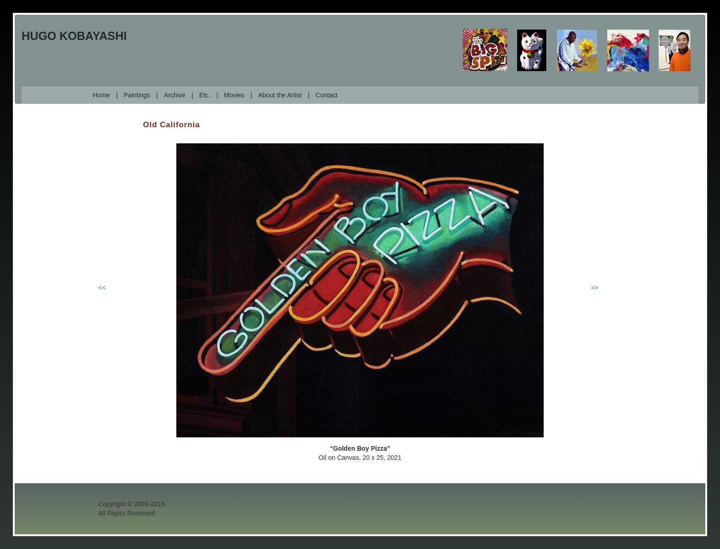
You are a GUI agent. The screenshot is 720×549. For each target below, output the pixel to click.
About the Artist (280, 95)
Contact (326, 95)
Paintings (137, 95)
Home (101, 95)
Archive (175, 95)
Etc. (204, 95)
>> (594, 287)
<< (102, 287)
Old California (171, 124)
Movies (234, 95)
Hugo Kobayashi (74, 35)
